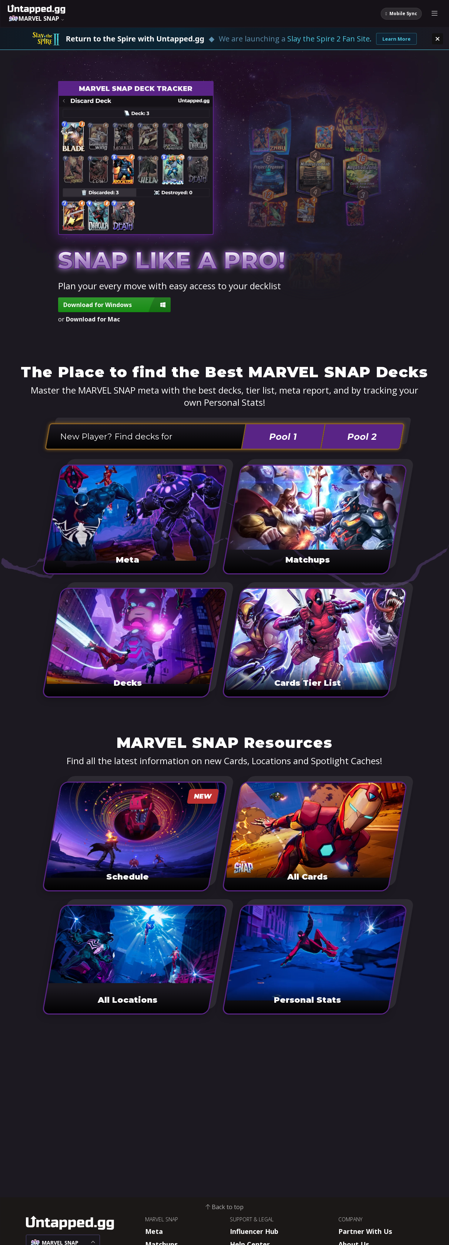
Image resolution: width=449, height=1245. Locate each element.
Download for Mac (93, 319)
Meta (154, 1231)
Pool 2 (362, 436)
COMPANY (350, 1219)
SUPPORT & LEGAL (252, 1219)
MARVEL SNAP (161, 1219)
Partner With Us (365, 1231)
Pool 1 (283, 436)
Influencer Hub (254, 1231)
